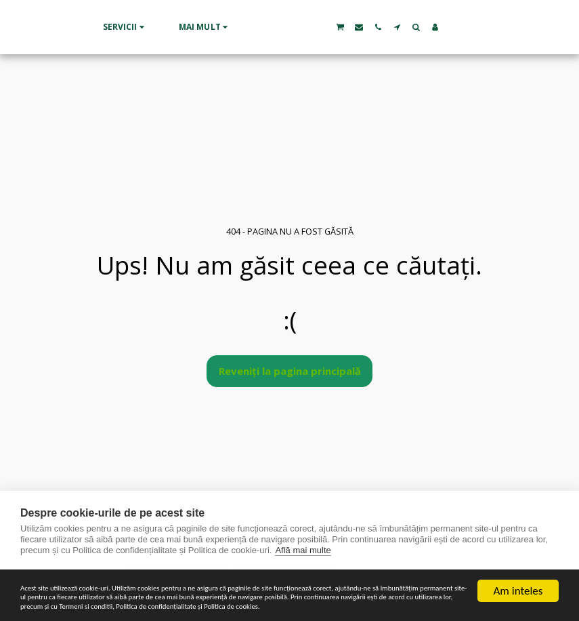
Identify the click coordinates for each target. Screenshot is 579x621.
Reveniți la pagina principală (290, 371)
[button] (73, 27)
